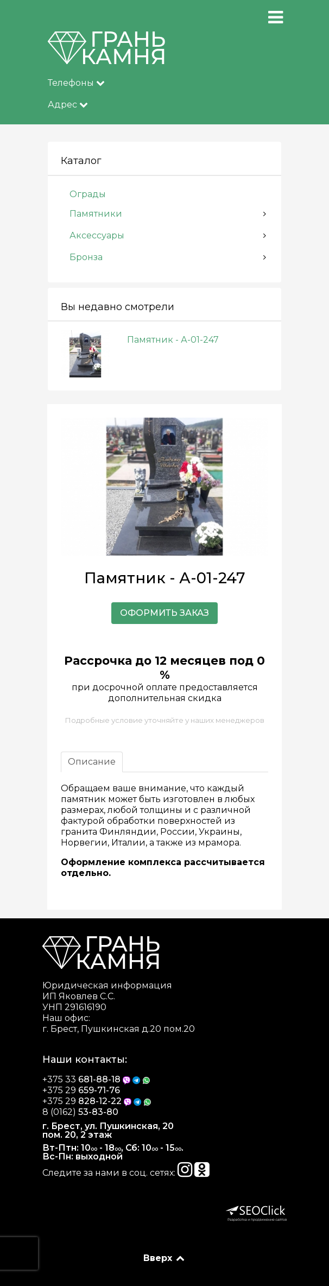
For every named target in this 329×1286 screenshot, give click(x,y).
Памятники (95, 214)
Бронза (86, 257)
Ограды (87, 194)
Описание (92, 762)
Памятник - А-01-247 (173, 340)
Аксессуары (96, 235)
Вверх (164, 1258)
